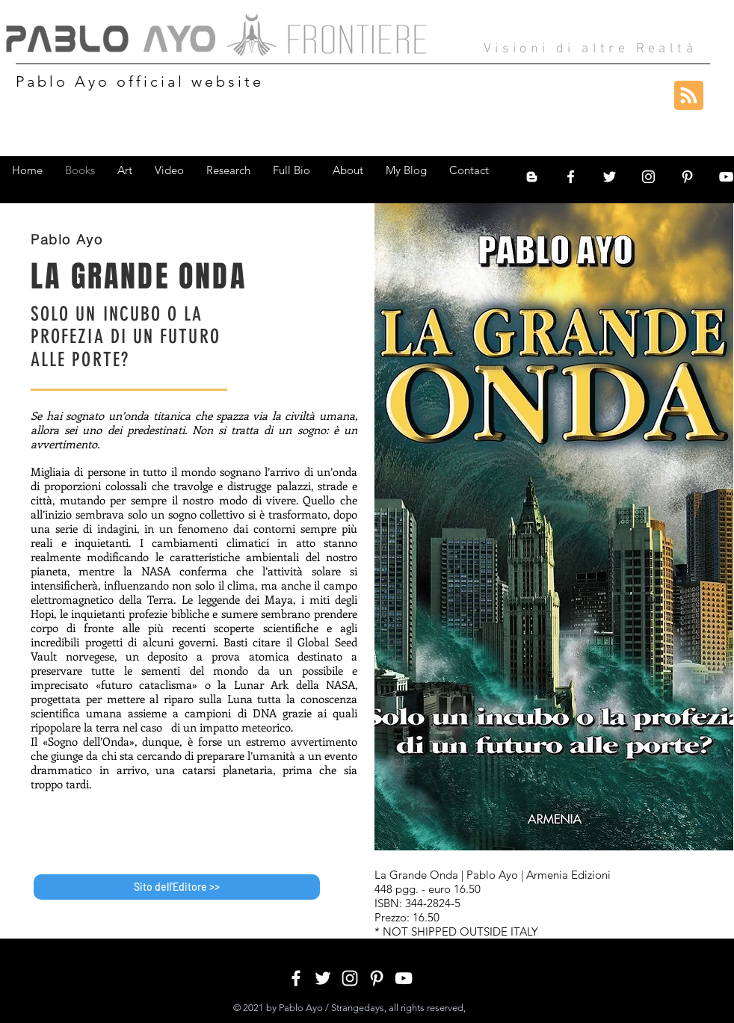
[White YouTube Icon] (403, 978)
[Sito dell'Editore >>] (177, 887)
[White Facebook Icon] (570, 176)
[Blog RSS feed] (688, 96)
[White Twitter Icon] (609, 176)
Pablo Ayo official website (140, 81)
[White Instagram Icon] (648, 176)
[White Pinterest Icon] (687, 176)
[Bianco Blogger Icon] (531, 176)
